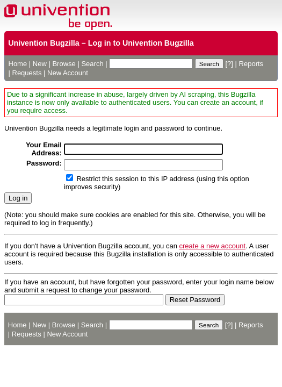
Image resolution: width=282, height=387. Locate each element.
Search (92, 64)
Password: (44, 163)
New (40, 64)
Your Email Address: (44, 149)
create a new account (212, 246)
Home (18, 64)
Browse (63, 64)
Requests (27, 73)
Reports (251, 64)
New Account (67, 73)
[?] (229, 64)
